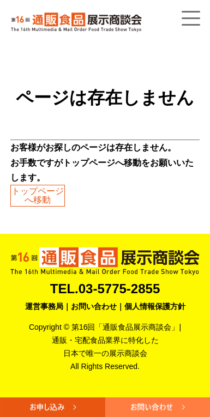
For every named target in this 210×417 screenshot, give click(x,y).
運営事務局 (44, 306)
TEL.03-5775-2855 (105, 288)
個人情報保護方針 (154, 306)
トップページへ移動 (37, 195)
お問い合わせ (94, 306)
